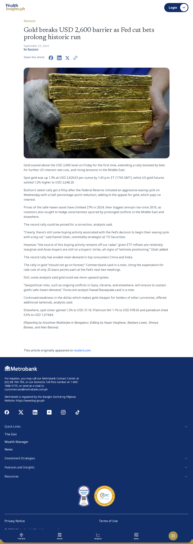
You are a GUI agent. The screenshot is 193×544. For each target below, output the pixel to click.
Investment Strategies (96, 458)
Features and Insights (96, 467)
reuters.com (82, 350)
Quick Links (96, 426)
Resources (96, 476)
